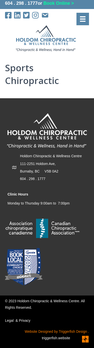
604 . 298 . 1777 (21, 3)
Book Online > (58, 3)
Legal (9, 320)
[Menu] (82, 19)
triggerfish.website (59, 338)
